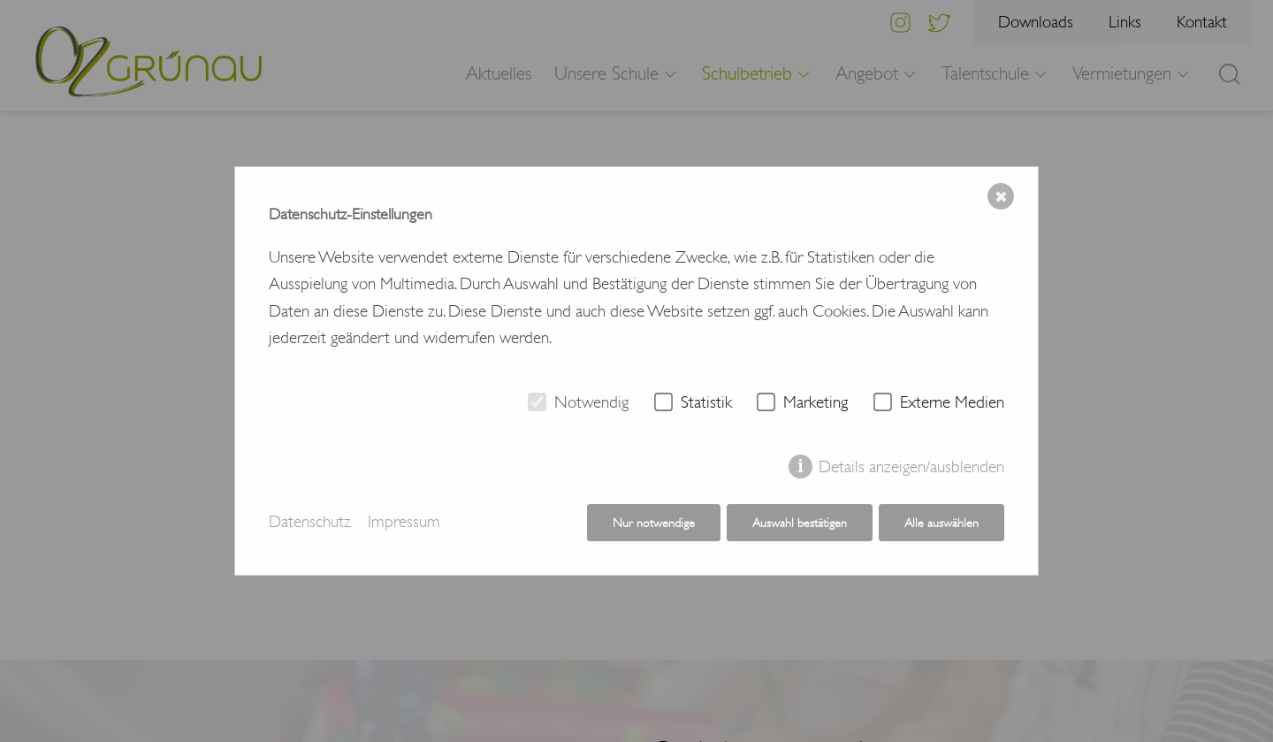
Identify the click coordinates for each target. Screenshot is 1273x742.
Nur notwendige (654, 523)
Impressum (404, 522)
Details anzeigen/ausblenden (911, 467)
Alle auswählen (941, 523)
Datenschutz (310, 522)
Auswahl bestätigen (799, 523)
